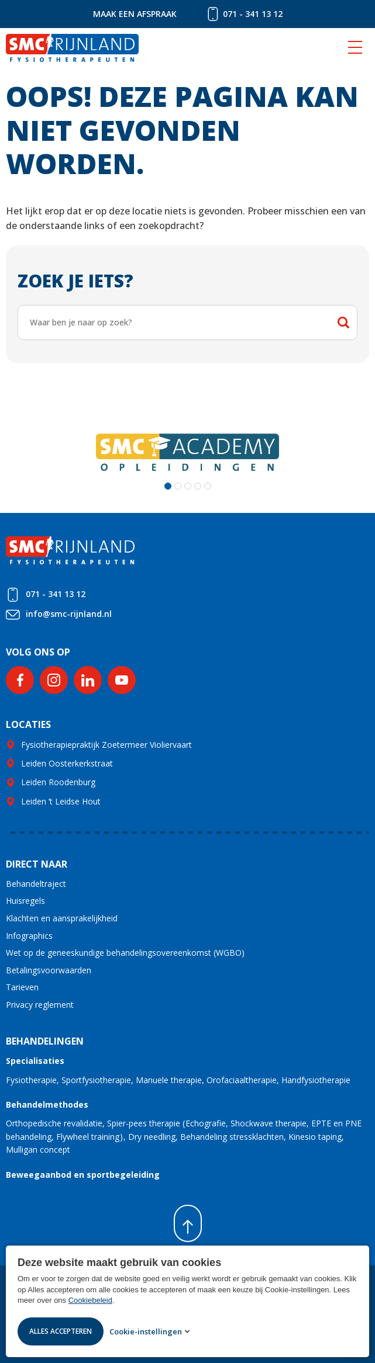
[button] (167, 486)
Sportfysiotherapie (96, 1079)
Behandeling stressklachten (232, 1136)
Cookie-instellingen (145, 1331)
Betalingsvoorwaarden (48, 970)
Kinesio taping (315, 1136)
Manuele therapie (169, 1079)
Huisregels (25, 900)
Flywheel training (87, 1136)
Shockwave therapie (268, 1123)
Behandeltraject (36, 883)
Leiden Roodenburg (58, 782)
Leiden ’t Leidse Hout (61, 801)
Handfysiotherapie (315, 1079)
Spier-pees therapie (143, 1123)
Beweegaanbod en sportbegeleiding (83, 1174)
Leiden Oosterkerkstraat (67, 763)
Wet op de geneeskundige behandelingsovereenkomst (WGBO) (125, 952)
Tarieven (22, 987)
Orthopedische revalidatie (54, 1123)
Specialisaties (35, 1060)
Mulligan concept (38, 1149)
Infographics (29, 935)
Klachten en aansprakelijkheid (62, 918)
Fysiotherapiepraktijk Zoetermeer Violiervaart (106, 744)
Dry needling (152, 1136)
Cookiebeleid (90, 1300)
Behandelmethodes (47, 1104)
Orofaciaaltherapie (242, 1079)
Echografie (205, 1123)
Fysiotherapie (31, 1079)
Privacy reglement (40, 1004)
